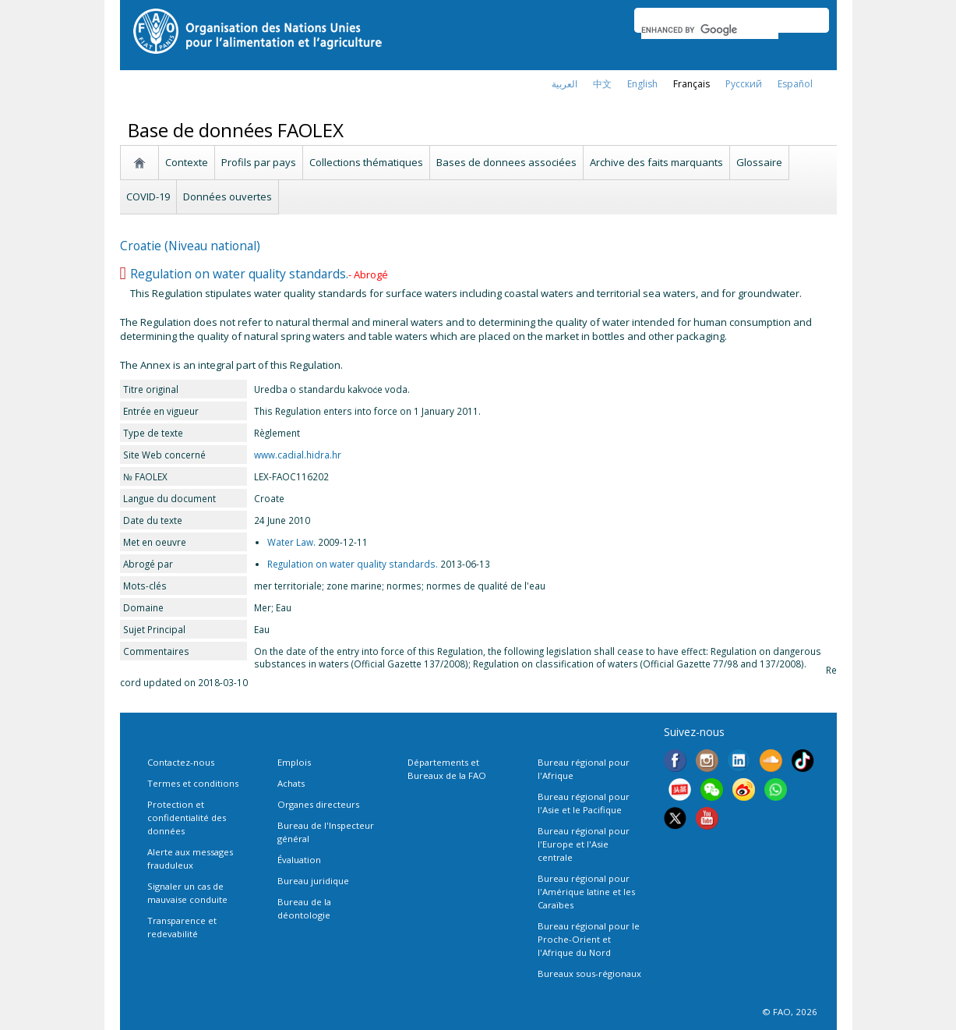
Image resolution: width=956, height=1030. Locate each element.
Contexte (186, 162)
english (642, 83)
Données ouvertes (227, 196)
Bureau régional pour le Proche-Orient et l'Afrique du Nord (589, 939)
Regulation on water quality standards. (239, 273)
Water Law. (291, 542)
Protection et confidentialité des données (186, 817)
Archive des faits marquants (656, 162)
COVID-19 (148, 196)
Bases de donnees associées (506, 162)
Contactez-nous (180, 762)
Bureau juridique (313, 881)
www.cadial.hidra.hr (297, 454)
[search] (710, 29)
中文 (602, 83)
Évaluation (299, 859)
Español (795, 83)
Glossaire (759, 162)
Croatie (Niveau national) (190, 245)
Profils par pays (258, 162)
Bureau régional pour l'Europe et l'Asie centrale (584, 844)
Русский (743, 83)
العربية (564, 83)
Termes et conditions (192, 783)
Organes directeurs (318, 804)
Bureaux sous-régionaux (589, 973)
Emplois (294, 762)
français (691, 83)
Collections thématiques (366, 162)
